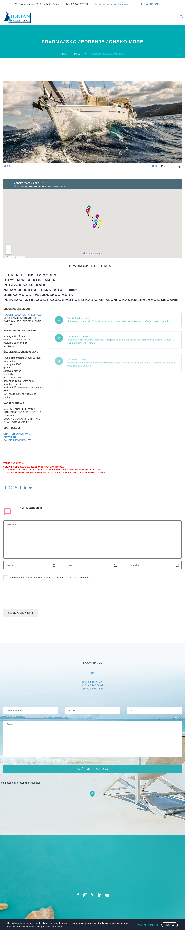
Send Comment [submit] (20, 612)
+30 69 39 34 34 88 (92, 689)
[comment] (92, 539)
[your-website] (154, 710)
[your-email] (92, 710)
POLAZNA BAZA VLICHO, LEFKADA (22, 314)
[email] (92, 565)
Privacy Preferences (147, 924)
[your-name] (30, 710)
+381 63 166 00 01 (92, 686)
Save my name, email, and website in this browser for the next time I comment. (49, 577)
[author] (30, 565)
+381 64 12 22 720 (78, 4)
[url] (154, 565)
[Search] (181, 17)
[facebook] (78, 895)
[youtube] (107, 895)
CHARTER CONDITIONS (16, 433)
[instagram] (85, 895)
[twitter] (93, 895)
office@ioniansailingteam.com (113, 4)
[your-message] (92, 739)
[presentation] (28, 595)
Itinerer (7, 165)
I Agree (169, 924)
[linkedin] (100, 895)
